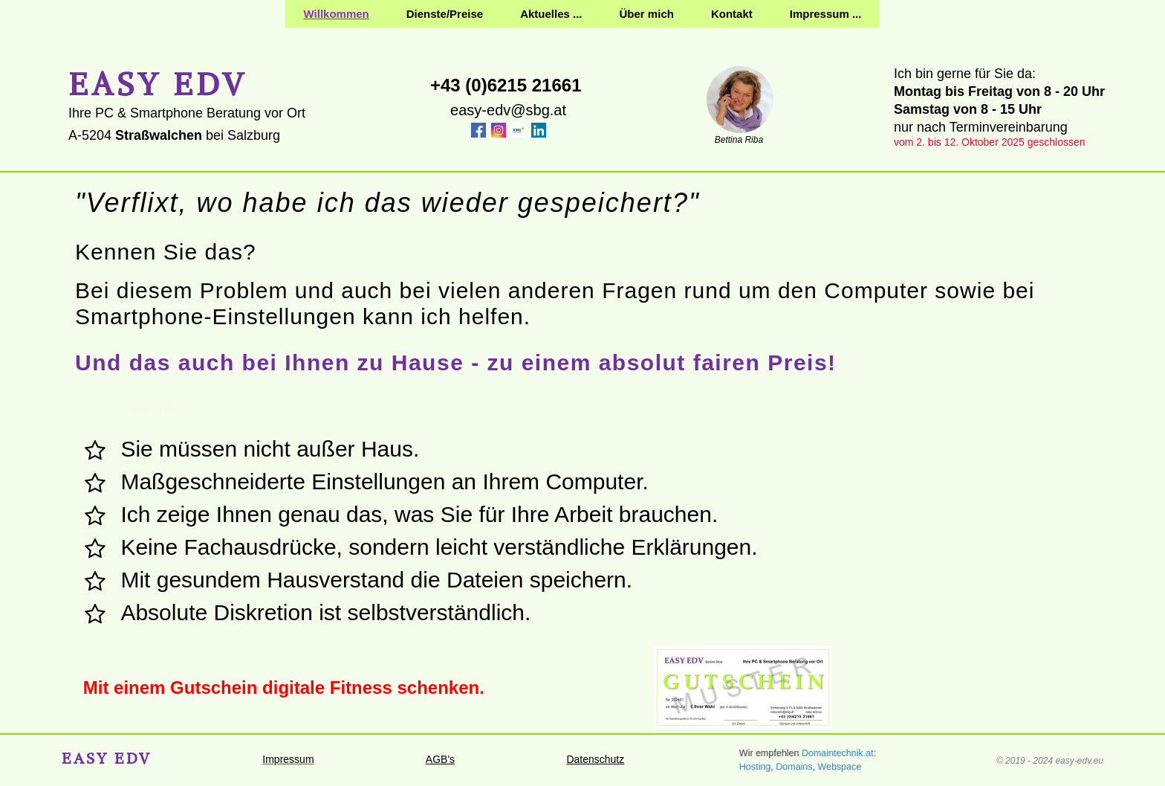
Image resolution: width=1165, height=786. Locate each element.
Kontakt (732, 13)
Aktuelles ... (551, 13)
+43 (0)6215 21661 (506, 85)
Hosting (749, 767)
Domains (792, 767)
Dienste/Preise (444, 13)
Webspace (842, 767)
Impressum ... (826, 13)
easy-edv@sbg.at (508, 110)
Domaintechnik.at (839, 753)
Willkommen (336, 13)
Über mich (647, 13)
